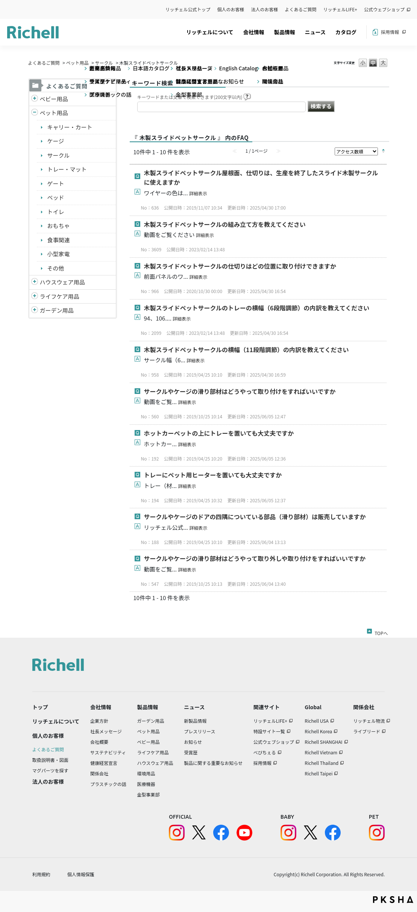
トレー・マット (67, 169)
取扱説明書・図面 (50, 760)
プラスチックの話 (108, 784)
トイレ (55, 212)
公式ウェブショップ (384, 9)
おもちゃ (58, 226)
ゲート (55, 183)
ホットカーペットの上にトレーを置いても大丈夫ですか (219, 433)
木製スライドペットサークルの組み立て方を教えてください (225, 224)
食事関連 (58, 240)
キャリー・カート (69, 127)
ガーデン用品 (57, 310)
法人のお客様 (264, 9)
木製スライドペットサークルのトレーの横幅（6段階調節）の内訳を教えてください (257, 307)
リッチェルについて (210, 32)
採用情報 (390, 32)
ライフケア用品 (59, 296)
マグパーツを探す (50, 770)
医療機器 (146, 784)
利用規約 (41, 874)
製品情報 (284, 32)
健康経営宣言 (103, 763)
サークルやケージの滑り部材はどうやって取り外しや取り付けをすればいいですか (255, 558)
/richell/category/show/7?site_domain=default (34, 282)
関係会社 (99, 773)
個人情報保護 (80, 874)
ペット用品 (77, 62)
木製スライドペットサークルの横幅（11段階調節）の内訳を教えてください (246, 349)
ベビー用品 (54, 99)
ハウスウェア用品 (62, 282)
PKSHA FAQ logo (393, 899)
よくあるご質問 (301, 9)
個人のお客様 (230, 9)
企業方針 (99, 720)
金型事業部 (148, 794)
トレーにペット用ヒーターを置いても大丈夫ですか (213, 474)
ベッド (55, 197)
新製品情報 (195, 720)
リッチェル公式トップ (188, 9)
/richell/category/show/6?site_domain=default (34, 296)
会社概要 (99, 742)
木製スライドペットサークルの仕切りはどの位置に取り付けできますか (240, 266)
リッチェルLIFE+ (340, 9)
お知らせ (193, 742)
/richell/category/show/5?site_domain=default (34, 99)
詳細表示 (198, 193)
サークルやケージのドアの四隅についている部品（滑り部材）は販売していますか (255, 516)
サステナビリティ (108, 752)
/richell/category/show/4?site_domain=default (34, 113)
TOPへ (381, 632)
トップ (40, 707)
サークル (104, 62)
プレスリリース (199, 731)
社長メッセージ (106, 731)
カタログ (345, 32)
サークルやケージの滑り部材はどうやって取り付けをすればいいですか (240, 391)
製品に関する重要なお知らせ (213, 763)
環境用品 (146, 773)
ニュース (315, 32)
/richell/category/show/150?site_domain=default (34, 310)
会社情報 (253, 32)
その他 (55, 268)
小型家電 (58, 254)
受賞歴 (190, 752)
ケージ (55, 141)
